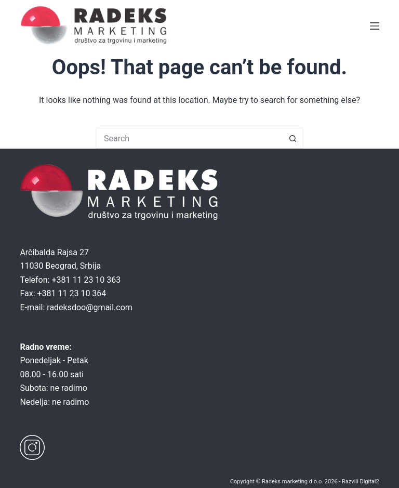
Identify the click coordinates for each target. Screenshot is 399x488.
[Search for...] (189, 138)
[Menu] (374, 26)
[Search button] (293, 138)
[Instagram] (32, 447)
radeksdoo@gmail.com (89, 307)
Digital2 (369, 481)
